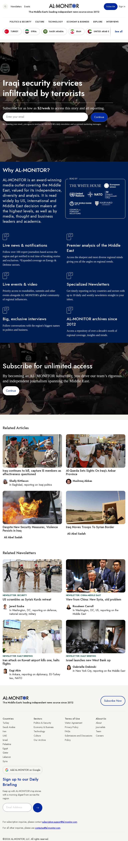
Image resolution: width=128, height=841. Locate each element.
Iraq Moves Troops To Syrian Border (90, 527)
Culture (39, 22)
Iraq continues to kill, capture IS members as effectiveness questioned (32, 473)
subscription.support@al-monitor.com (59, 822)
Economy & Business (78, 22)
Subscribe (110, 6)
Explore (97, 22)
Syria (5, 761)
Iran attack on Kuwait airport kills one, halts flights (31, 662)
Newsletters (16, 6)
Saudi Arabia (9, 727)
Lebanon (7, 757)
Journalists (100, 727)
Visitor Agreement (73, 722)
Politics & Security (20, 22)
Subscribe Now (113, 701)
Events (27, 6)
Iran (4, 731)
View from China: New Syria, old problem (93, 599)
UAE (5, 735)
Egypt (5, 748)
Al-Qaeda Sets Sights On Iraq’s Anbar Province (91, 473)
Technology (55, 22)
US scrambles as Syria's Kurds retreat (27, 599)
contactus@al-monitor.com (47, 828)
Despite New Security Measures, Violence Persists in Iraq (30, 529)
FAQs (67, 731)
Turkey (6, 722)
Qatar (5, 752)
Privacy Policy (71, 727)
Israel (5, 740)
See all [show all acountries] (118, 31)
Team (98, 731)
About (99, 722)
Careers (100, 735)
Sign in (122, 6)
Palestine (7, 744)
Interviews (112, 22)
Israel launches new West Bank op (88, 660)
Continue (11, 391)
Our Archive (40, 740)
